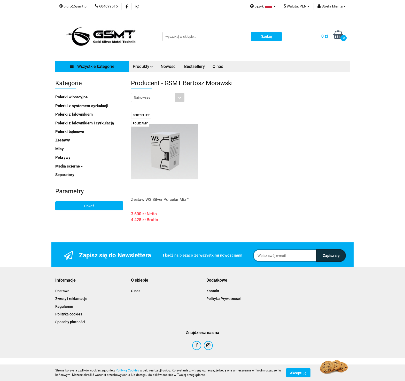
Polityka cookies (68, 314)
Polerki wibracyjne (71, 97)
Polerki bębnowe (69, 131)
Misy (59, 149)
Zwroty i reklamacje (71, 299)
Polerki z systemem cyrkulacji (81, 106)
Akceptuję (298, 373)
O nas (218, 66)
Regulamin (64, 306)
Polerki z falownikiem (74, 114)
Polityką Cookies (127, 370)
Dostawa (62, 291)
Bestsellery (194, 66)
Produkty (143, 66)
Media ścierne (69, 166)
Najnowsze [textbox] (142, 97)
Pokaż (89, 206)
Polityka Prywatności (223, 299)
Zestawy (62, 140)
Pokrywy (63, 157)
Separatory (64, 174)
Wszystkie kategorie (92, 66)
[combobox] (157, 97)
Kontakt (212, 291)
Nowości (168, 66)
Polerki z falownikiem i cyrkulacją (84, 123)
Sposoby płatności (70, 322)
